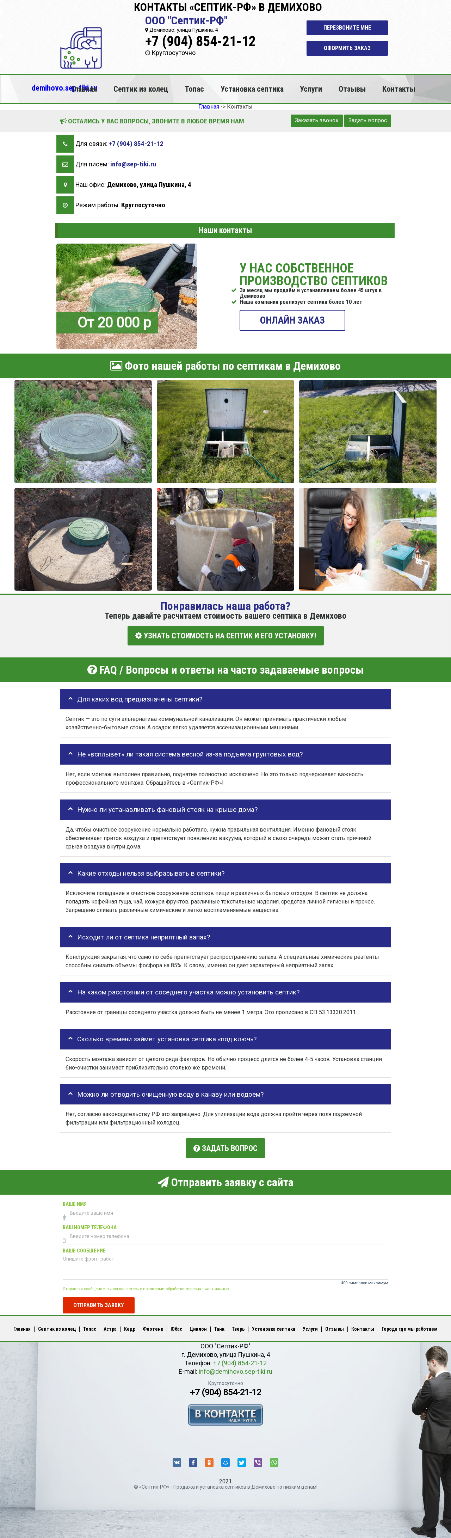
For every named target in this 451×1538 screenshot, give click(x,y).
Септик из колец (140, 88)
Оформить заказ (347, 48)
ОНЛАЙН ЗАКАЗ (292, 320)
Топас (194, 88)
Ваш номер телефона (90, 1226)
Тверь (238, 1327)
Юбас (176, 1327)
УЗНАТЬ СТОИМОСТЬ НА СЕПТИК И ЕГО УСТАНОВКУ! (225, 635)
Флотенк (153, 1327)
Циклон (198, 1327)
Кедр (129, 1327)
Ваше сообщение (84, 1249)
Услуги (311, 88)
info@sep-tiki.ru (133, 164)
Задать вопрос (367, 120)
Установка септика (252, 88)
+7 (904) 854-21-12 (200, 41)
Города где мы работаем (410, 1327)
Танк (219, 1327)
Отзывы (352, 88)
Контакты (398, 88)
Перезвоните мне (347, 27)
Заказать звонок (317, 120)
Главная (84, 88)
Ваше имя (75, 1203)
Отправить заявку (98, 1303)
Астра (110, 1327)
